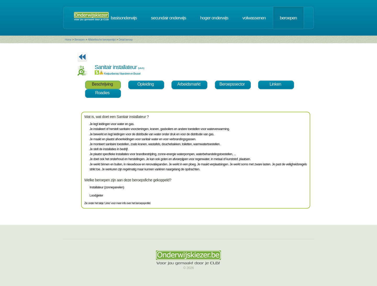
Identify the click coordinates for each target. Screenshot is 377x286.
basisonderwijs (124, 17)
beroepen (288, 17)
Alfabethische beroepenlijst (102, 39)
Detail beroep (125, 39)
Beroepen (79, 39)
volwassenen (254, 17)
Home (68, 39)
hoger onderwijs (214, 17)
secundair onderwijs (168, 17)
